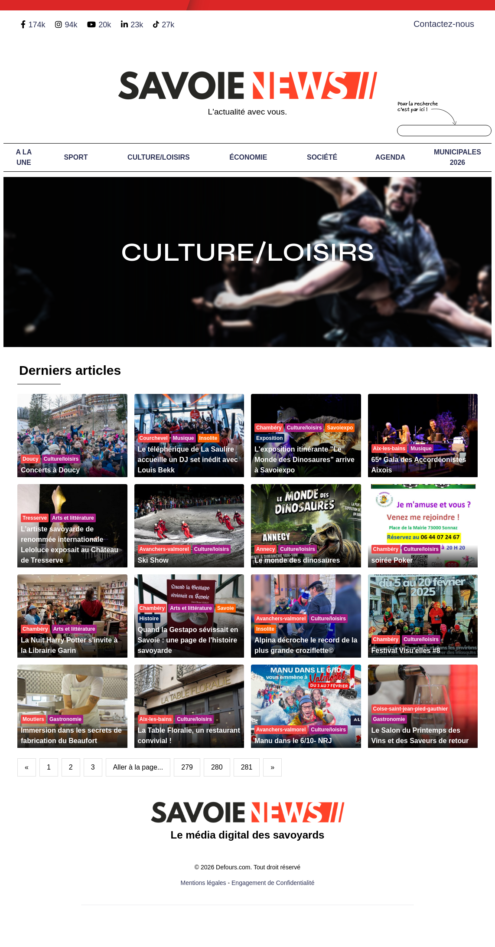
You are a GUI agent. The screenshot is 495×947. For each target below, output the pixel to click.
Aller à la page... (138, 767)
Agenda (390, 157)
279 (187, 767)
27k (168, 24)
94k (71, 24)
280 (217, 767)
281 (247, 767)
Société (322, 157)
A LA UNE (24, 157)
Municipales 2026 (457, 157)
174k (36, 24)
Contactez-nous (444, 24)
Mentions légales (203, 882)
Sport (76, 157)
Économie (248, 157)
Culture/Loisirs (158, 157)
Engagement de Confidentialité (272, 882)
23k (136, 24)
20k (104, 24)
